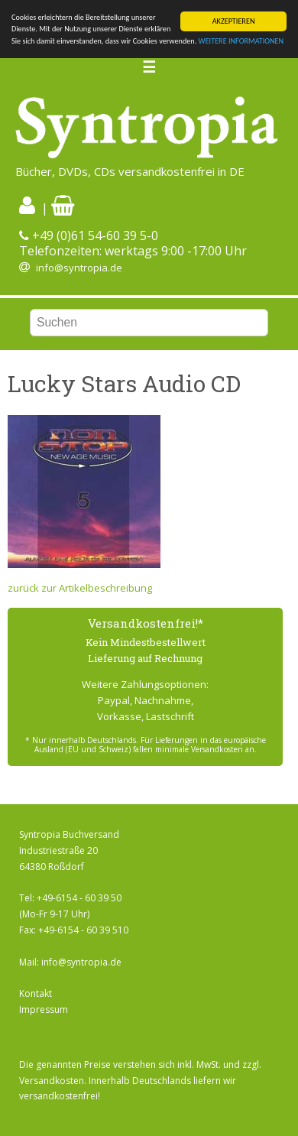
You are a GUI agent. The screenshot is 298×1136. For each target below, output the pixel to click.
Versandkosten (51, 1080)
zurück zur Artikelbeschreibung (80, 588)
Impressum (43, 1009)
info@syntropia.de (79, 267)
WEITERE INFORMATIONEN (241, 41)
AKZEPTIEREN (233, 21)
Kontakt (35, 993)
